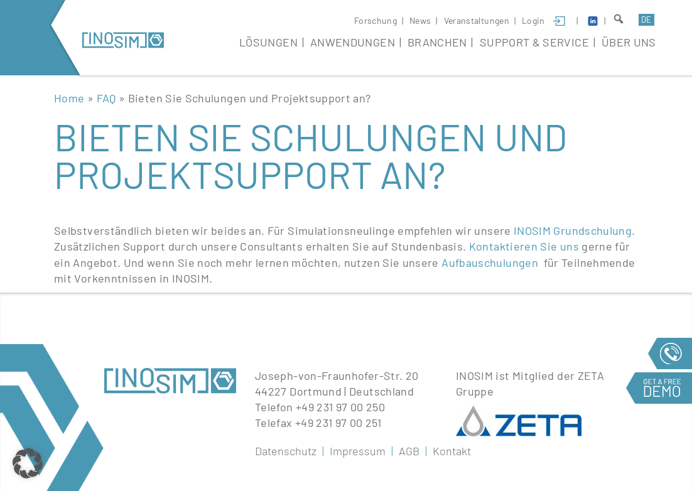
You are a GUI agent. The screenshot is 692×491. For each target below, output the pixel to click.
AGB (409, 451)
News (420, 20)
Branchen (437, 42)
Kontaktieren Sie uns (524, 246)
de (646, 19)
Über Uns (629, 42)
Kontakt (452, 451)
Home (69, 98)
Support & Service (534, 42)
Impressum (358, 451)
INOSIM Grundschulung (573, 230)
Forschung (375, 20)
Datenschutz (285, 451)
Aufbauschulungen (489, 262)
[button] (27, 463)
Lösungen (268, 42)
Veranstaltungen (476, 20)
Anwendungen (352, 42)
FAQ (106, 98)
